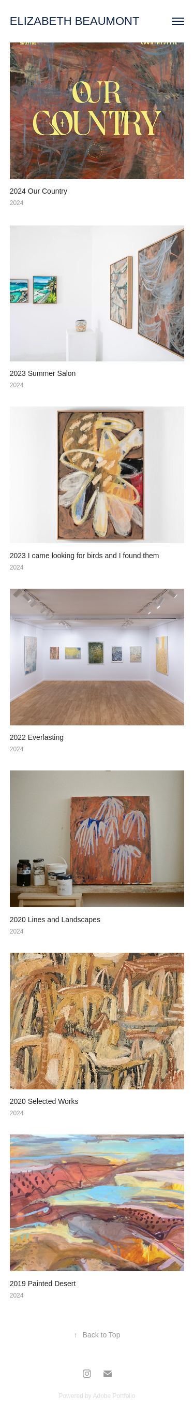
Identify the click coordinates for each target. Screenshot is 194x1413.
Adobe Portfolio (114, 1396)
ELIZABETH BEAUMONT (75, 20)
